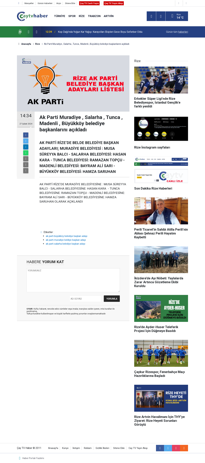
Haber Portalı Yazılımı (33, 458)
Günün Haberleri (45, 3)
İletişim (76, 448)
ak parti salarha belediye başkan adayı (65, 243)
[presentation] (29, 32)
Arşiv (58, 3)
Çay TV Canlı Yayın (89, 3)
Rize (82, 16)
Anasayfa (53, 448)
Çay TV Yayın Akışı (113, 3)
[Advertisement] (73, 348)
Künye (65, 448)
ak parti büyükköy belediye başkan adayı (66, 236)
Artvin (109, 16)
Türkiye (59, 16)
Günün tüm (177, 31)
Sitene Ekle (70, 3)
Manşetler (29, 3)
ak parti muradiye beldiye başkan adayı (66, 239)
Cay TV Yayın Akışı (138, 448)
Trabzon (94, 16)
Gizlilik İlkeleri (102, 448)
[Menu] (151, 16)
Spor (72, 16)
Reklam (88, 448)
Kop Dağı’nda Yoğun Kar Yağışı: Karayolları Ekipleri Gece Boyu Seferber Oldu (100, 31)
